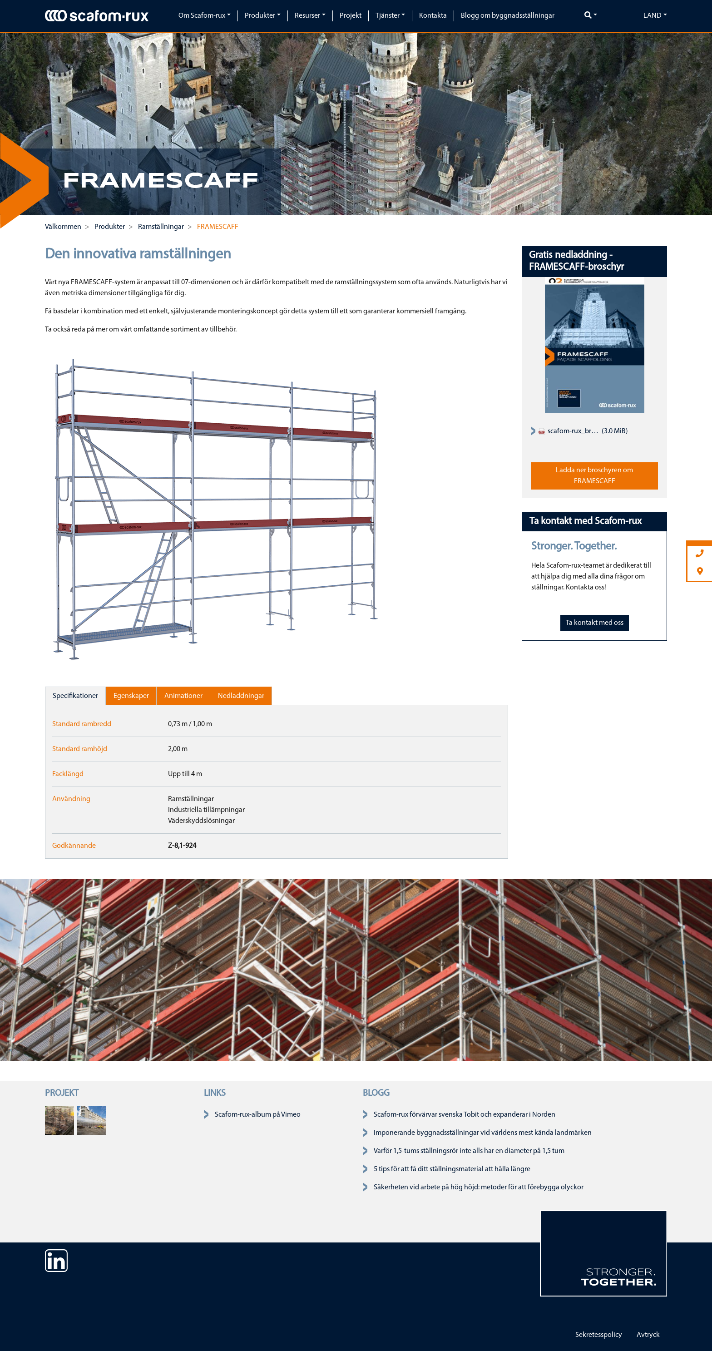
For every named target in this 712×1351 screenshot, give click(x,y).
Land (652, 16)
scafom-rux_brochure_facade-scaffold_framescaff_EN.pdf (569, 431)
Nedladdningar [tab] (241, 696)
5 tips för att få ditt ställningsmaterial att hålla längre (452, 1169)
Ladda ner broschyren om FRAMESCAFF (594, 476)
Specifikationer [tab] (75, 696)
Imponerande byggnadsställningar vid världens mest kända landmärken (483, 1133)
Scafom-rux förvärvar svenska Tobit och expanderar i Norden (464, 1114)
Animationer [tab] (183, 696)
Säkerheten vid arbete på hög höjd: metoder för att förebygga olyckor (478, 1187)
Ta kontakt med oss (594, 623)
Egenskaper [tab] (131, 696)
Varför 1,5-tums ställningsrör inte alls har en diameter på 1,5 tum (469, 1151)
